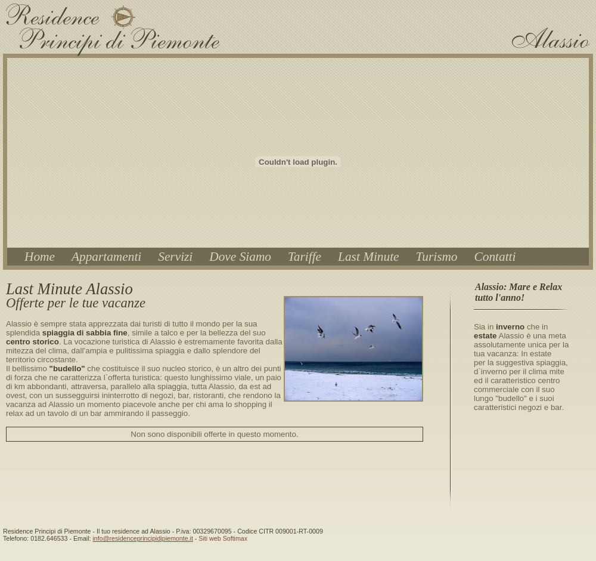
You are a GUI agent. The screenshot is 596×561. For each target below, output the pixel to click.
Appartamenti (106, 256)
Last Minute (368, 256)
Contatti (495, 256)
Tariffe (304, 256)
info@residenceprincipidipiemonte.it (142, 538)
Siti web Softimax (222, 538)
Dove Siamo (240, 256)
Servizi (175, 256)
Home (39, 256)
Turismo (437, 256)
